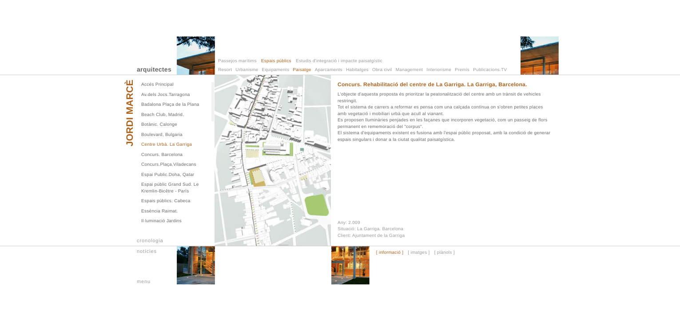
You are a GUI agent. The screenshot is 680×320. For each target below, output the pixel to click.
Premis (462, 70)
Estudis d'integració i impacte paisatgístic (339, 61)
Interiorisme (438, 70)
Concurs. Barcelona (162, 154)
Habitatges (357, 70)
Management (409, 70)
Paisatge (302, 70)
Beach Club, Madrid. (162, 114)
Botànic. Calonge (159, 124)
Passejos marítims (237, 61)
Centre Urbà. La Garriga (166, 144)
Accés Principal (157, 84)
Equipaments (276, 70)
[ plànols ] (444, 253)
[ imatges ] (418, 253)
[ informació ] (389, 253)
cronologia (150, 241)
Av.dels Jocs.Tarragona (165, 94)
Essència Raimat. (159, 211)
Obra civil (382, 70)
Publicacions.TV (490, 70)
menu (144, 281)
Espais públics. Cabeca (166, 201)
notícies (147, 251)
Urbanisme (246, 70)
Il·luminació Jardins (161, 221)
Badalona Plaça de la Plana (170, 104)
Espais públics (276, 61)
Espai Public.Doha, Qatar (167, 174)
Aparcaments (328, 70)
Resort (225, 70)
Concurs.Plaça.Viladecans (168, 164)
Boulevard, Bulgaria (162, 134)
